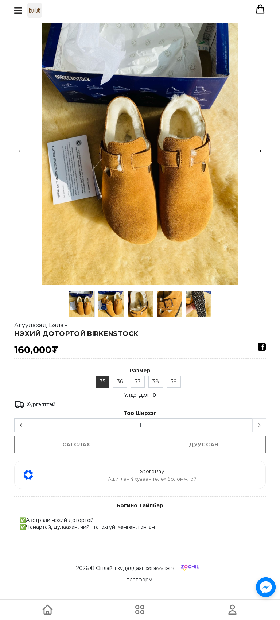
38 (155, 381)
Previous (19, 151)
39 (174, 381)
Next (260, 151)
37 (138, 381)
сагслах (76, 444)
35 (102, 381)
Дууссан (204, 444)
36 (120, 381)
